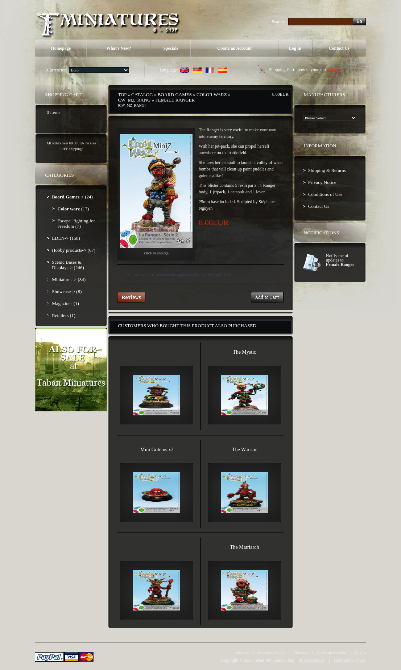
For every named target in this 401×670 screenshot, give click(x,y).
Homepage (61, 48)
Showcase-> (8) (67, 291)
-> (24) (72, 197)
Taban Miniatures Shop (274, 660)
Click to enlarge (156, 194)
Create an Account (234, 48)
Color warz (212, 94)
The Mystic (244, 352)
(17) (73, 208)
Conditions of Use (325, 194)
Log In (295, 48)
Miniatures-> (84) (69, 279)
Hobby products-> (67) (73, 250)
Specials (170, 48)
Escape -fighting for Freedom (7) (76, 223)
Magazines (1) (65, 303)
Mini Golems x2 (157, 449)
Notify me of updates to (340, 260)
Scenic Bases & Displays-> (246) (68, 264)
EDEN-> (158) (66, 238)
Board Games (175, 94)
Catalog (142, 94)
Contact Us (339, 48)
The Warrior (244, 449)
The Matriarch (244, 547)
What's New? (118, 48)
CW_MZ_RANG (134, 100)
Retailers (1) (63, 315)
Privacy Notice (322, 182)
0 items (333, 69)
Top (122, 94)
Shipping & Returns (327, 170)
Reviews (301, 652)
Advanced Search (271, 652)
